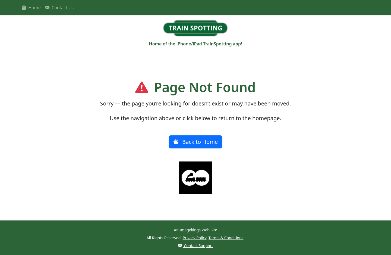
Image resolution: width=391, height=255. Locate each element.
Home (31, 8)
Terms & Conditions (226, 237)
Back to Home (195, 141)
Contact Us (59, 8)
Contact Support (195, 245)
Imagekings (190, 229)
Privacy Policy (195, 237)
